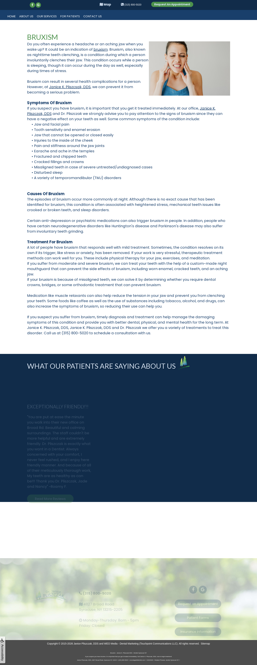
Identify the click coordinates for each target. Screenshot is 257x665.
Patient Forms (198, 620)
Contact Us (92, 16)
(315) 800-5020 (97, 596)
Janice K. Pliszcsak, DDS (70, 86)
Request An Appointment (172, 4)
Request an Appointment (198, 607)
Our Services (47, 16)
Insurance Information (198, 634)
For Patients (70, 16)
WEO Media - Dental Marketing (121, 643)
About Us (26, 16)
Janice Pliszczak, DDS (86, 643)
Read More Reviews (50, 501)
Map (105, 4)
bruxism (101, 49)
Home (11, 16)
